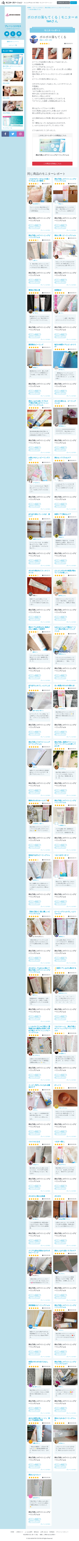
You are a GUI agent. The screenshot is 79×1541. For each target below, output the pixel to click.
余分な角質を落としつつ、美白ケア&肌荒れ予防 (39, 1419)
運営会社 (36, 1532)
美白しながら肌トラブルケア (65, 1251)
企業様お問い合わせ (63, 2)
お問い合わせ (44, 1532)
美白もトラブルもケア (62, 458)
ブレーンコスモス (45, 230)
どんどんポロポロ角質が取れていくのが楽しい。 (65, 572)
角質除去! (57, 290)
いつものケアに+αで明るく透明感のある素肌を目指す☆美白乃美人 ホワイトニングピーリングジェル (39, 1029)
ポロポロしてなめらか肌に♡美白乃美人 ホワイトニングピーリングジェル (39, 970)
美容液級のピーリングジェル (39, 1305)
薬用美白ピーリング (35, 345)
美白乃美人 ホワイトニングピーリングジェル (65, 180)
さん (36, 204)
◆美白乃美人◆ (34, 290)
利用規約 (51, 1532)
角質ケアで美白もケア (62, 514)
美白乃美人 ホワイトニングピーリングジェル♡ (65, 1363)
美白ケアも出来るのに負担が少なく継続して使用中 (39, 628)
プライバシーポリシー (62, 1532)
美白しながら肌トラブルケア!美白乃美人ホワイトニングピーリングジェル (38, 403)
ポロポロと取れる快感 (36, 1196)
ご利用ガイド (19, 1532)
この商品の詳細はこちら (52, 164)
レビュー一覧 (13, 45)
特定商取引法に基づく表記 (30, 1534)
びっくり (57, 1085)
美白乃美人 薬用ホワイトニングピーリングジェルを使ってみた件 (65, 744)
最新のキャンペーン (13, 41)
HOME (12, 1532)
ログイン (73, 2)
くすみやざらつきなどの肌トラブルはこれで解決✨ (39, 180)
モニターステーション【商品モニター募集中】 (12, 2)
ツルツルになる (34, 1142)
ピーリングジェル (35, 228)
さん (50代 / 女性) (46, 40)
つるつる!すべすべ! (61, 855)
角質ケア (38, 225)
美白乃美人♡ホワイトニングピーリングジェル (39, 743)
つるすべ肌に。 (60, 1142)
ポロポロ (57, 1196)
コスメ (31, 225)
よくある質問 (28, 1532)
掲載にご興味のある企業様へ (48, 1534)
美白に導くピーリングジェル (65, 235)
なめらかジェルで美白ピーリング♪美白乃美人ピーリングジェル (65, 629)
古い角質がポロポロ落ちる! (64, 686)
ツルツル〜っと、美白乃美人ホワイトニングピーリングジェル (65, 1028)
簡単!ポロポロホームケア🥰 (38, 800)
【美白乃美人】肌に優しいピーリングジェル (39, 913)
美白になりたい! (34, 1475)
